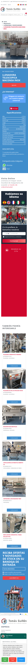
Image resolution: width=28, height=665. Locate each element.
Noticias (3, 631)
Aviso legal (3, 633)
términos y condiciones (15, 237)
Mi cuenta (3, 4)
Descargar (14, 108)
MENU (24, 9)
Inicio (4, 21)
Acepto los (13, 237)
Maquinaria (7, 23)
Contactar (14, 241)
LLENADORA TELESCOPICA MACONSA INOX (14, 28)
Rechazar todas (12, 659)
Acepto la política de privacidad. (12, 572)
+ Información (14, 366)
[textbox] (12, 15)
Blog (9, 4)
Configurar (21, 659)
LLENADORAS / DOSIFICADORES (13, 25)
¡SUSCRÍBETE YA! (14, 578)
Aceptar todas (5, 659)
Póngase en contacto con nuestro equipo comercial (16, 98)
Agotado (14, 85)
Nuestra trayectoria (6, 630)
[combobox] (12, 15)
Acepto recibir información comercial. (14, 574)
